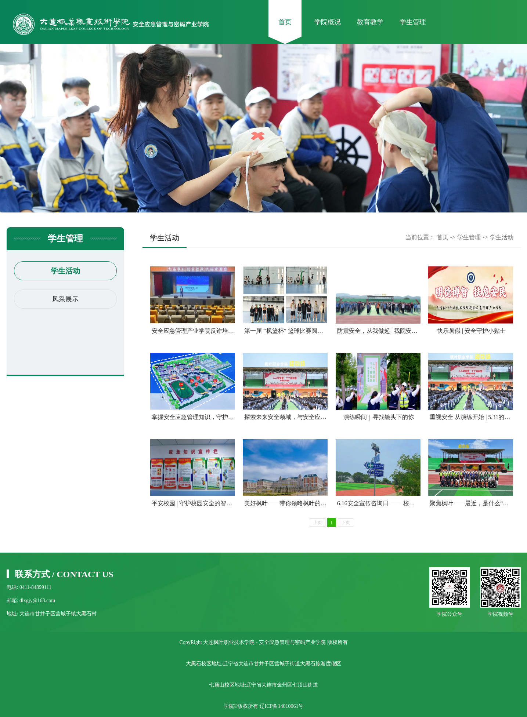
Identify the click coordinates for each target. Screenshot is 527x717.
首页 (285, 22)
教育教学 (370, 22)
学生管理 (413, 22)
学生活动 (65, 271)
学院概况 (327, 22)
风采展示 (65, 299)
